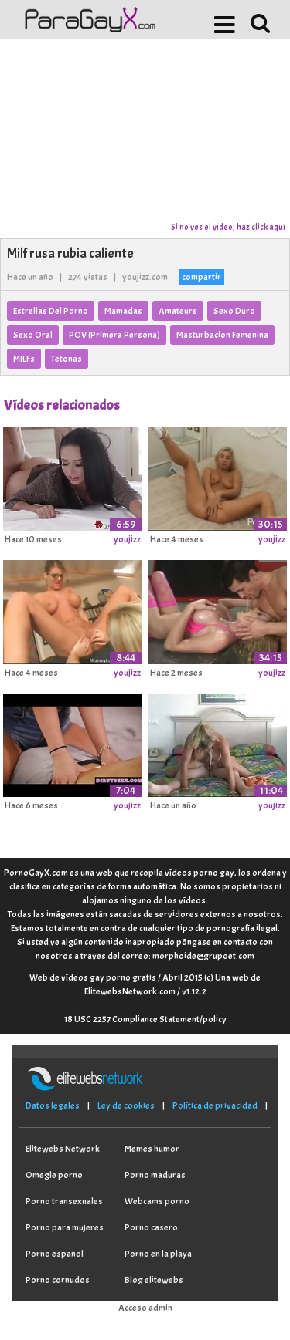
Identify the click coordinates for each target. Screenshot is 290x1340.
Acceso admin (145, 1307)
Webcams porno (157, 1201)
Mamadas (123, 311)
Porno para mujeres (65, 1227)
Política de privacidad (215, 1105)
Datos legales (53, 1105)
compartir (201, 277)
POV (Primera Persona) (114, 335)
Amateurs (178, 311)
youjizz (127, 539)
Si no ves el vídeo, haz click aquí (228, 226)
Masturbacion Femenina (222, 335)
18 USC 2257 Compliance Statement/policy (145, 1019)
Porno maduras (155, 1175)
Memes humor (152, 1149)
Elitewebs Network (63, 1149)
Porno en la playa (158, 1253)
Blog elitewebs (154, 1280)
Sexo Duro (234, 311)
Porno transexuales (64, 1201)
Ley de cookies (126, 1105)
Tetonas (66, 359)
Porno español (55, 1253)
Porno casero (151, 1227)
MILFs (24, 359)
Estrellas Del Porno (50, 311)
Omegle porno (54, 1175)
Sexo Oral (33, 335)
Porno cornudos (58, 1280)
